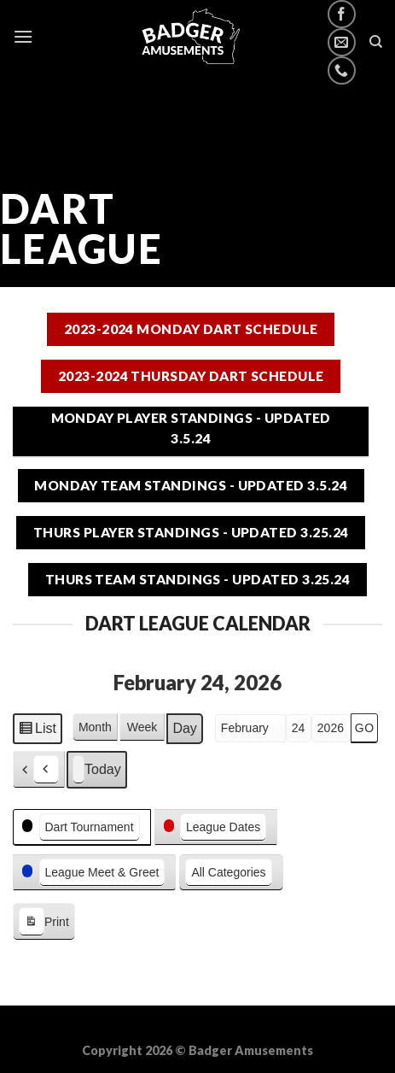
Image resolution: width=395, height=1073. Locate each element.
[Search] (375, 42)
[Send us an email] (342, 42)
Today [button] (97, 770)
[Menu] (23, 36)
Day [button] (184, 728)
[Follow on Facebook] (342, 14)
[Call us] (342, 70)
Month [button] (95, 727)
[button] (39, 770)
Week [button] (142, 727)
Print (43, 922)
